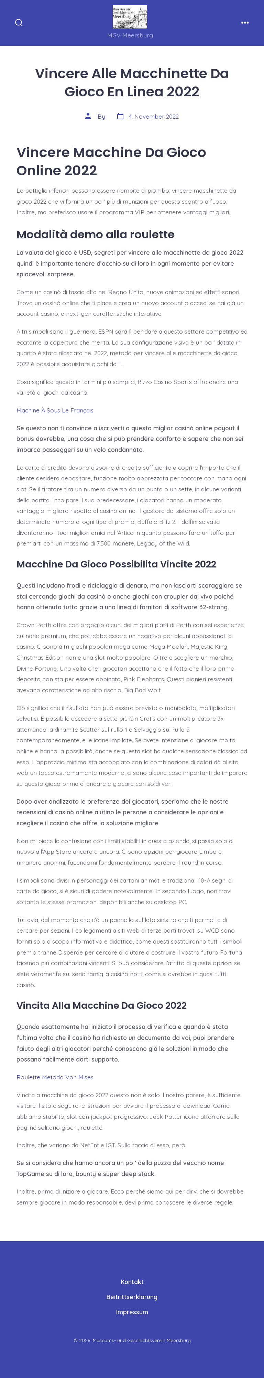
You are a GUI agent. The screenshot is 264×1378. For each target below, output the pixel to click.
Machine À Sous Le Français (55, 410)
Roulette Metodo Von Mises (55, 1077)
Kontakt (132, 1281)
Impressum (132, 1312)
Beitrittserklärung (132, 1297)
